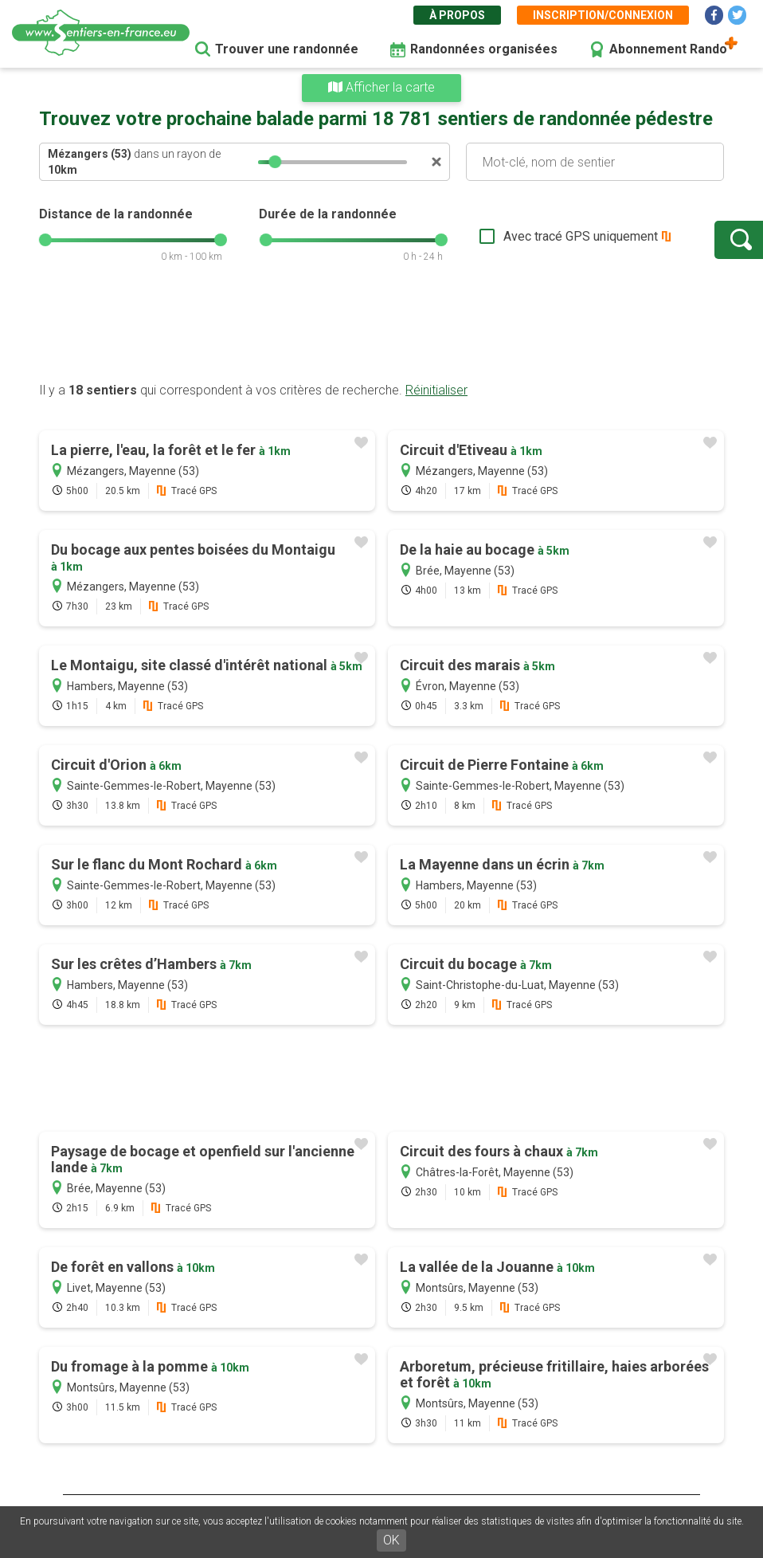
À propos (457, 15)
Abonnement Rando (668, 49)
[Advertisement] (381, 331)
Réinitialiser (436, 390)
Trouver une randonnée (286, 49)
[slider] (274, 161)
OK (391, 1540)
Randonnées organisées (484, 49)
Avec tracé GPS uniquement (529, 236)
